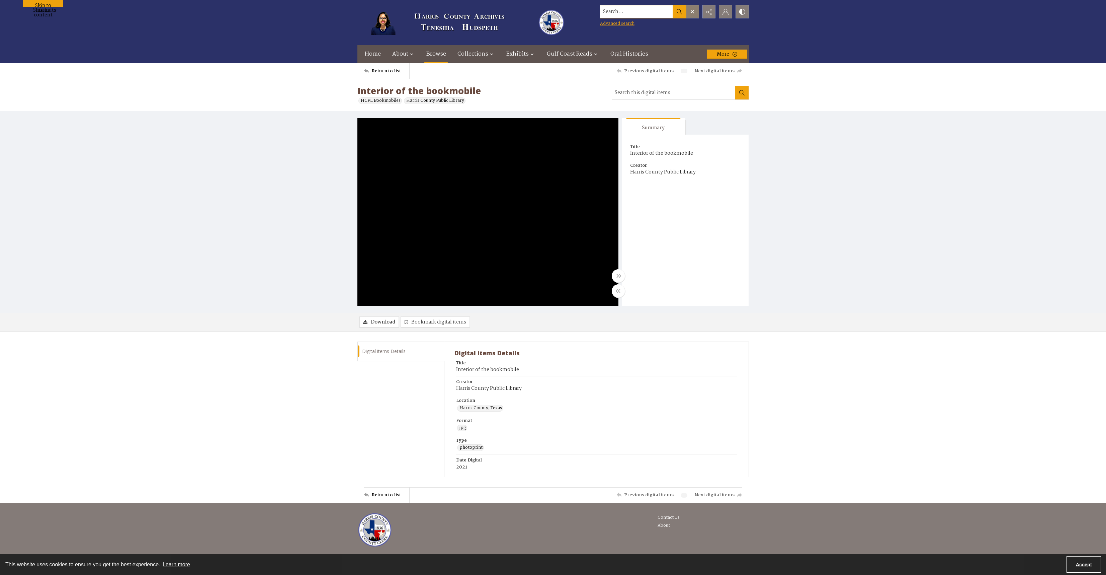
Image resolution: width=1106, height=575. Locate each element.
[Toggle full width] (618, 276)
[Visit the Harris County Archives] (375, 530)
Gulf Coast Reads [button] (573, 54)
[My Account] (725, 11)
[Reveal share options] (708, 11)
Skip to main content (43, 4)
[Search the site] (636, 11)
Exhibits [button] (520, 54)
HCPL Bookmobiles (381, 100)
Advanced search (617, 23)
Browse (436, 54)
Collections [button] (476, 54)
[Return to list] (386, 71)
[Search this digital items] (673, 92)
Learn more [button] (176, 564)
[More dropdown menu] (727, 54)
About (664, 525)
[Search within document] (742, 92)
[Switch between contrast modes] (742, 11)
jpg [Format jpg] (462, 428)
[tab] (653, 126)
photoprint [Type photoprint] (471, 447)
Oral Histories (629, 54)
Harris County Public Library (435, 100)
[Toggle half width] (618, 291)
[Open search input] (692, 11)
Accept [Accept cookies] (1084, 564)
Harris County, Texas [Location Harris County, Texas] (480, 408)
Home (373, 54)
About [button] (403, 54)
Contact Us (669, 517)
